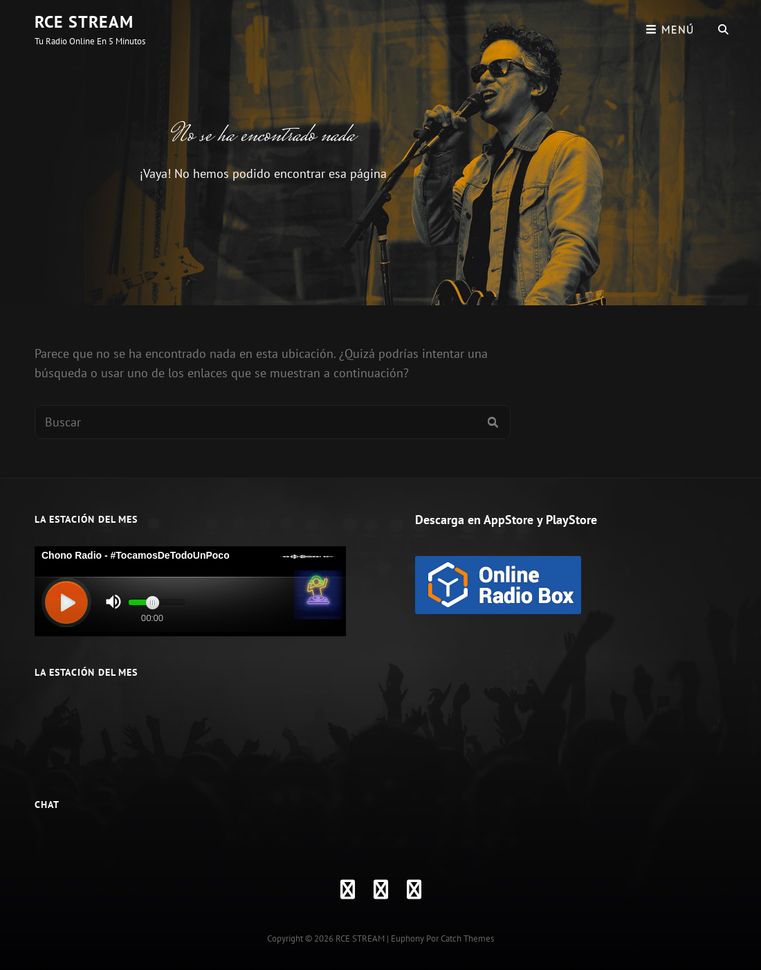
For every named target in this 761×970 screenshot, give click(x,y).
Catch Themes (467, 938)
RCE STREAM (84, 22)
